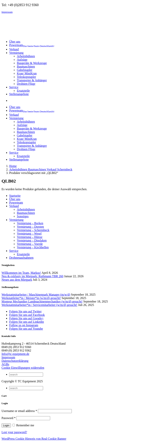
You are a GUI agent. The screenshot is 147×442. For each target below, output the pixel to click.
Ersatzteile (23, 90)
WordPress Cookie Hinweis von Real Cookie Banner (34, 438)
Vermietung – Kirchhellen (33, 247)
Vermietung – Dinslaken (32, 240)
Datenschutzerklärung (15, 360)
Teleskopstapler (26, 76)
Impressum (7, 12)
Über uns (14, 199)
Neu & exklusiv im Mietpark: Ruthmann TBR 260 (32, 276)
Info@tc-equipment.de (15, 354)
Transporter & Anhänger (32, 80)
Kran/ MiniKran (27, 73)
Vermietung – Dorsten (30, 226)
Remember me (23, 425)
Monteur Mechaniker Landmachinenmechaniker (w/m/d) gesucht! (42, 301)
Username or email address (19, 411)
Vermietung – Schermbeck (33, 230)
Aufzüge (22, 59)
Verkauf (14, 206)
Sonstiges (23, 216)
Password (9, 418)
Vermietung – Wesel (29, 233)
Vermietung (16, 219)
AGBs (5, 364)
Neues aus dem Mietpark (17, 279)
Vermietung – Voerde (30, 243)
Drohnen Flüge (26, 83)
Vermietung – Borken (30, 223)
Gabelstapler (24, 70)
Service (13, 250)
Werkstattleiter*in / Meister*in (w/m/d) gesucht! (31, 298)
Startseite (15, 195)
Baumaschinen (26, 66)
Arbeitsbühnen (26, 56)
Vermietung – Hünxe (29, 237)
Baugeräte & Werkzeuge (32, 63)
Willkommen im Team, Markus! (21, 272)
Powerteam (16, 202)
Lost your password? (14, 432)
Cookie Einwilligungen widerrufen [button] (23, 367)
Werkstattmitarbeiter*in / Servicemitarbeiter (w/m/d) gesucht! (39, 305)
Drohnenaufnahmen (21, 257)
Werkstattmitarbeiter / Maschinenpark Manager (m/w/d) (36, 294)
